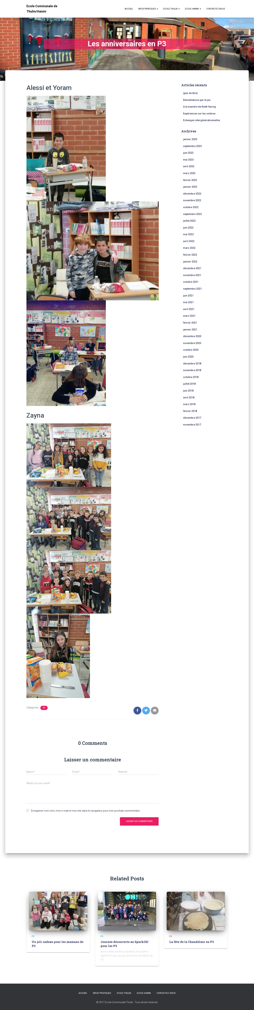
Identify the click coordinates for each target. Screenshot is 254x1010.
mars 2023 (189, 173)
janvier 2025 (190, 139)
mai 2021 (188, 302)
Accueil (129, 9)
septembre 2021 (192, 288)
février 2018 (190, 411)
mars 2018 (189, 404)
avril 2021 (188, 309)
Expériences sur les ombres (199, 113)
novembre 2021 (192, 275)
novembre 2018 (192, 370)
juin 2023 (188, 152)
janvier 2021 (190, 329)
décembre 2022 (192, 193)
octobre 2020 (190, 349)
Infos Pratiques (148, 9)
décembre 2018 (192, 363)
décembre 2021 (192, 268)
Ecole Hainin (193, 9)
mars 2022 (189, 247)
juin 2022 (188, 227)
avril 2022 (188, 241)
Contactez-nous (215, 9)
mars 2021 (189, 315)
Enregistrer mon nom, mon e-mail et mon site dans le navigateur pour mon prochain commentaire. (85, 810)
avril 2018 (188, 397)
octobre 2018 (190, 377)
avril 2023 (188, 166)
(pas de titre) (190, 93)
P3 (44, 708)
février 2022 (190, 254)
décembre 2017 (192, 417)
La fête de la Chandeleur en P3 (191, 942)
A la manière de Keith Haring (199, 106)
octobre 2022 (190, 207)
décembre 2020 (192, 336)
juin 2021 (188, 295)
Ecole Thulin (171, 9)
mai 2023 (188, 159)
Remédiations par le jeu (196, 100)
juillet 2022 (189, 220)
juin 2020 (188, 356)
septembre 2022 (192, 214)
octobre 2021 (190, 281)
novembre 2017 (192, 424)
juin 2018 (188, 390)
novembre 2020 (192, 343)
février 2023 (190, 180)
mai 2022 (188, 234)
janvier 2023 (190, 186)
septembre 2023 (192, 146)
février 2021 (190, 322)
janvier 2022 (190, 261)
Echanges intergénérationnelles (201, 120)
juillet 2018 (189, 383)
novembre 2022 (192, 200)
